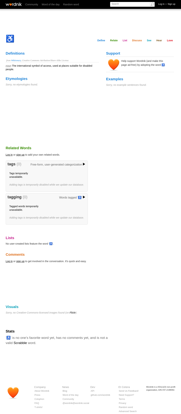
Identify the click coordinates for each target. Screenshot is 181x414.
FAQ (36, 403)
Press (37, 395)
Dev (92, 386)
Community (31, 4)
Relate (114, 40)
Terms (122, 399)
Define (101, 40)
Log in (9, 154)
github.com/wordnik (100, 395)
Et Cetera (124, 386)
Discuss (137, 40)
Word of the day (51, 4)
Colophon (39, 399)
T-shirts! (38, 407)
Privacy (122, 403)
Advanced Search (128, 411)
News (65, 386)
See (149, 40)
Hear (159, 40)
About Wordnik (41, 391)
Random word (71, 4)
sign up (20, 154)
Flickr (73, 312)
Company (40, 386)
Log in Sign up (166, 4)
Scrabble (20, 343)
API (92, 391)
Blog (65, 391)
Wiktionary (16, 60)
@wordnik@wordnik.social (76, 403)
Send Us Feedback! (129, 391)
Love (170, 40)
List (125, 40)
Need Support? (126, 395)
